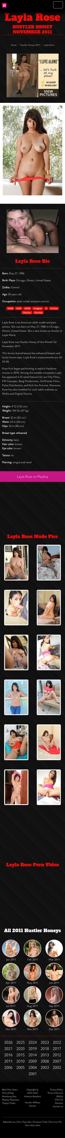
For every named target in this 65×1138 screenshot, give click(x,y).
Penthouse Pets (9, 1096)
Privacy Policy (56, 1089)
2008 (45, 1061)
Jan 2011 (11, 950)
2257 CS (59, 1099)
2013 (45, 1055)
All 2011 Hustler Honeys (32, 930)
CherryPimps (8, 1092)
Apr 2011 (11, 974)
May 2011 (32, 974)
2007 (57, 1061)
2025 (20, 1042)
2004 (32, 1067)
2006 (8, 1067)
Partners (59, 1103)
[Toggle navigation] (58, 4)
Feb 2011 (32, 950)
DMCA (59, 1096)
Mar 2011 (54, 950)
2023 (45, 1042)
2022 (57, 1042)
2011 (8, 1061)
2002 (57, 1067)
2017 (57, 1048)
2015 (20, 1055)
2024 (32, 1042)
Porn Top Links (24, 1121)
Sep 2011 (54, 997)
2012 (57, 1055)
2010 (20, 1061)
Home (14, 44)
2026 (8, 1042)
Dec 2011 (54, 1020)
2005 (20, 1067)
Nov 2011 (32, 1020)
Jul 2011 (11, 997)
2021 (8, 1048)
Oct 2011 (11, 1020)
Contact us (58, 1106)
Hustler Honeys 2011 (30, 44)
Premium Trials (40, 1121)
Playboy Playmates (10, 1099)
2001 (32, 1073)
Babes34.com (9, 1121)
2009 (32, 1061)
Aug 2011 (32, 997)
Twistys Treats (8, 1103)
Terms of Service (55, 1092)
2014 (32, 1055)
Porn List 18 (54, 1121)
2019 (32, 1048)
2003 (45, 1067)
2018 (45, 1048)
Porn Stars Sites (32, 1125)
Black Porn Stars (9, 1089)
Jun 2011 (54, 974)
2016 (8, 1055)
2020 (20, 1048)
